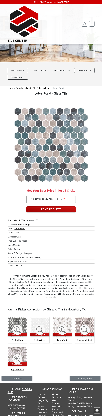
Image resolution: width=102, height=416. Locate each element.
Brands (19, 88)
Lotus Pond (19, 228)
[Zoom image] (17, 330)
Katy (40, 403)
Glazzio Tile (30, 88)
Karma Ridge (45, 88)
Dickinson (56, 403)
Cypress (41, 397)
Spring (41, 406)
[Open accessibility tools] (97, 410)
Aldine (55, 394)
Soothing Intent (84, 340)
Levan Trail (62, 340)
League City (43, 400)
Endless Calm (40, 340)
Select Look (16, 77)
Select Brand (83, 70)
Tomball (56, 409)
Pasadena (42, 412)
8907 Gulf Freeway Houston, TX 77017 (16, 407)
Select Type (39, 70)
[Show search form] (84, 24)
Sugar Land (57, 412)
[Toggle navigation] (92, 24)
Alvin (54, 400)
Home (10, 88)
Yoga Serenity (17, 369)
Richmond (57, 397)
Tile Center (24, 24)
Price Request (51, 209)
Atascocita (57, 406)
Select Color (17, 70)
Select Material (61, 70)
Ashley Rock (17, 340)
